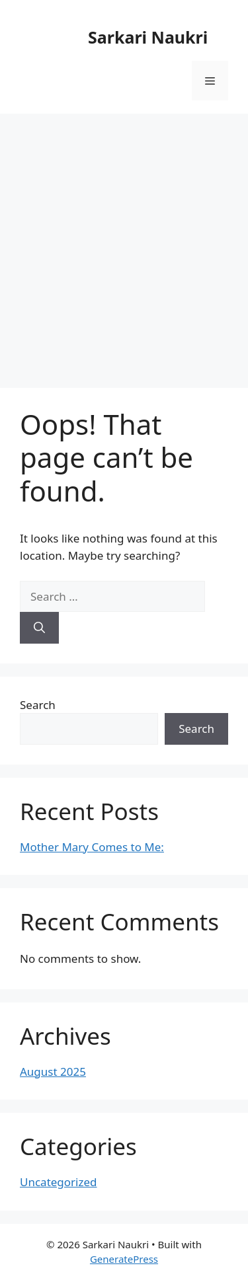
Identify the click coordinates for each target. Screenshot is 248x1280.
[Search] (39, 628)
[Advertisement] (124, 244)
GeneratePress (124, 1258)
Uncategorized (58, 1181)
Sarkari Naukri (148, 37)
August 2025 (53, 1071)
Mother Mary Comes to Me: (92, 846)
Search (38, 704)
